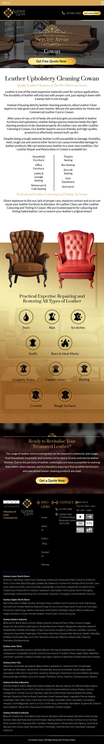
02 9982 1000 (73, 13)
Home (44, 517)
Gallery (44, 538)
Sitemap (45, 564)
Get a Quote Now (91, 13)
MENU (6, 2)
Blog (44, 543)
